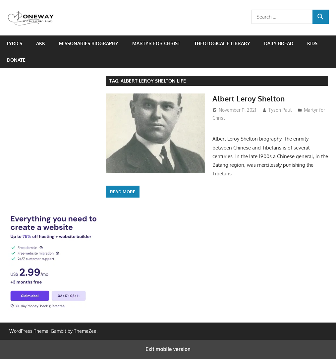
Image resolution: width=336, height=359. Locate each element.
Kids (312, 43)
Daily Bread (278, 43)
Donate (16, 60)
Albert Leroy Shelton (248, 98)
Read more (122, 191)
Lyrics (14, 43)
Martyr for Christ (156, 43)
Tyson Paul (280, 110)
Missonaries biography (88, 43)
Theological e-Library (222, 43)
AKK (40, 43)
